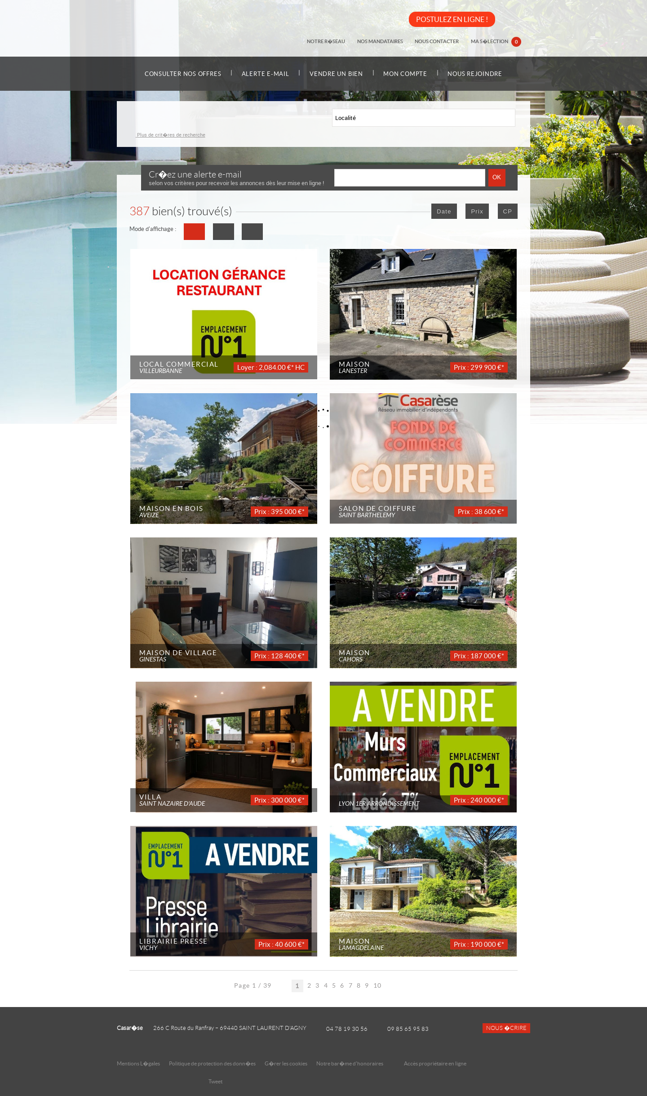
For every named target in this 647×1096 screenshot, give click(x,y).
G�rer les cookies (286, 1063)
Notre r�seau (330, 41)
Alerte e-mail (262, 74)
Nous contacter (439, 41)
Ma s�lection (496, 42)
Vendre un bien (336, 74)
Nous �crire (506, 1028)
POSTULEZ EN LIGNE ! (452, 19)
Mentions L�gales (138, 1063)
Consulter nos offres (177, 74)
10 (377, 985)
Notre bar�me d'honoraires (350, 1063)
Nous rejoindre (481, 74)
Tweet (215, 1081)
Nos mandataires (383, 41)
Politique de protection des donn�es (212, 1063)
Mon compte (408, 74)
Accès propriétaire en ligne (435, 1063)
